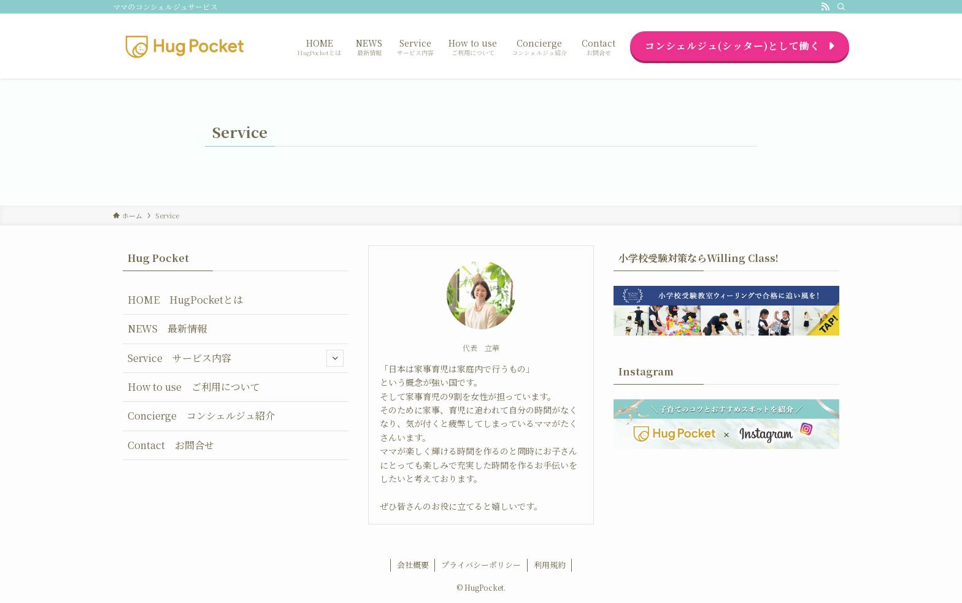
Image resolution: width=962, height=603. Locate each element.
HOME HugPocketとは (185, 300)
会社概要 (413, 564)
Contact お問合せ (171, 445)
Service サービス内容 (236, 358)
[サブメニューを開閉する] (335, 358)
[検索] (841, 6)
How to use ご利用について (194, 387)
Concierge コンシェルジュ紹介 (201, 416)
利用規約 (550, 564)
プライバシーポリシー (481, 564)
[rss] (825, 6)
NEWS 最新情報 (167, 328)
